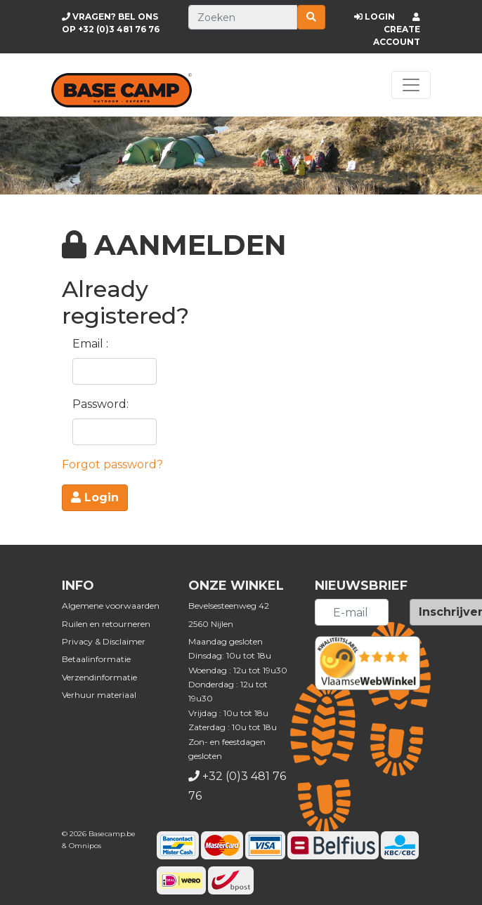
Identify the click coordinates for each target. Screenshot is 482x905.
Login (95, 497)
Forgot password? (112, 464)
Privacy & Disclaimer (103, 641)
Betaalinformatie (96, 659)
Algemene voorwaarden (110, 605)
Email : (90, 343)
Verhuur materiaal (99, 694)
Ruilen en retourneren (106, 624)
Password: (100, 404)
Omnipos (85, 845)
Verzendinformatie (99, 677)
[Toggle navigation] (411, 85)
